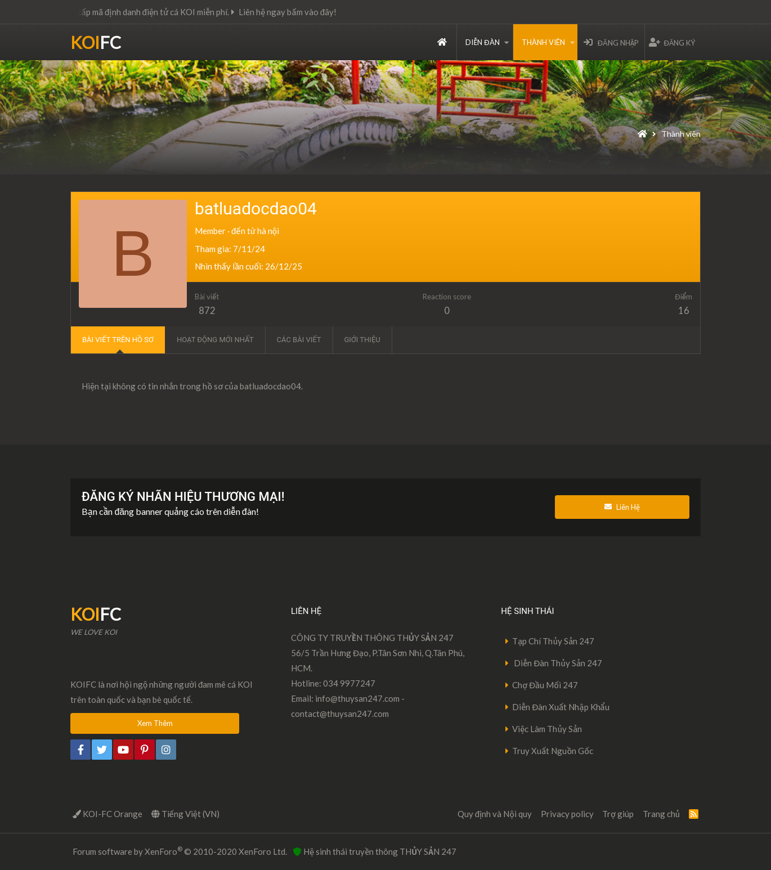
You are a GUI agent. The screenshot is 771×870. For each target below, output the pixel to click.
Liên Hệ (622, 507)
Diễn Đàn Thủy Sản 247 (557, 663)
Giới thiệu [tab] (362, 339)
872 (207, 310)
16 (683, 310)
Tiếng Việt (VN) (185, 814)
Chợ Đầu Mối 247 (545, 685)
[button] (506, 42)
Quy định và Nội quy (495, 814)
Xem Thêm (155, 723)
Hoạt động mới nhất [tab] (215, 339)
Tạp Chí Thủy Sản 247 (553, 641)
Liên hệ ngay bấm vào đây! (298, 12)
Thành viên (543, 42)
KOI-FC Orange (107, 814)
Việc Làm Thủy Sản (547, 729)
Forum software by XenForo (180, 850)
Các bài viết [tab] (299, 339)
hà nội (268, 231)
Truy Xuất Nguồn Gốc (552, 751)
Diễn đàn (482, 42)
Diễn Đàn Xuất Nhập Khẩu (560, 707)
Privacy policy (567, 814)
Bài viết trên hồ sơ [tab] (118, 339)
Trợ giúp (618, 814)
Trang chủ (442, 42)
